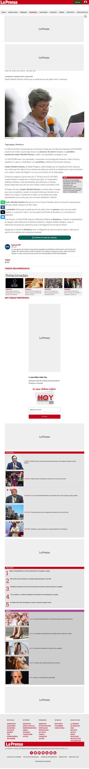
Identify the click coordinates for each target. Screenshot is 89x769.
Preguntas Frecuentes (43, 761)
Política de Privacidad (31, 757)
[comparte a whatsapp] (3, 202)
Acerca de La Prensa (14, 757)
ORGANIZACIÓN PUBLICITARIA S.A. (56, 749)
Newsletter (63, 757)
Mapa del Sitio (74, 757)
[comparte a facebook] (3, 207)
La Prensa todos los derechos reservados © (24, 749)
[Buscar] (85, 16)
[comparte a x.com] (3, 212)
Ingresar (77, 2)
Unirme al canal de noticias (46, 238)
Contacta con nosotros (49, 757)
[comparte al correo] (3, 217)
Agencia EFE (29, 76)
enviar (44, 417)
